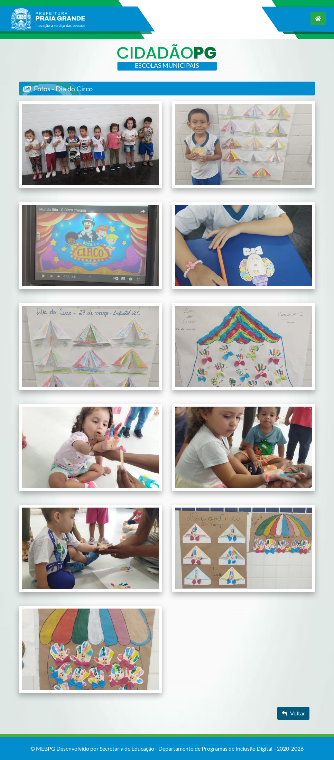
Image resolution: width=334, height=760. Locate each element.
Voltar (293, 713)
